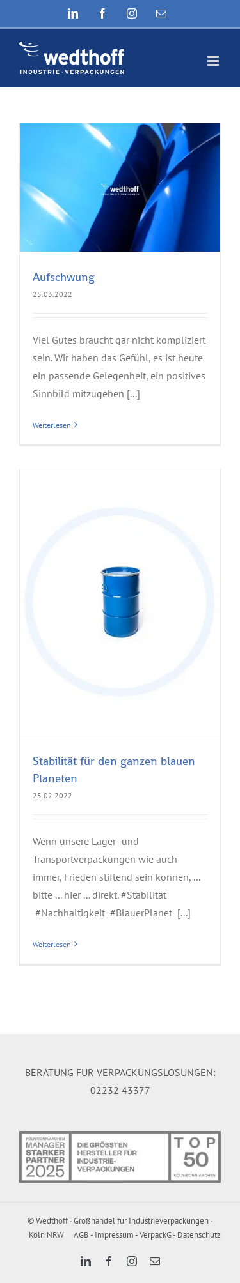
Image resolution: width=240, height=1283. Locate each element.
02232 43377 (120, 1090)
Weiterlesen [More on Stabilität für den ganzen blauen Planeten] (52, 944)
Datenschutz (199, 1234)
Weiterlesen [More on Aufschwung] (52, 425)
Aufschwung (64, 277)
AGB (81, 1234)
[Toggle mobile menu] (214, 61)
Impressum (114, 1234)
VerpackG (156, 1234)
